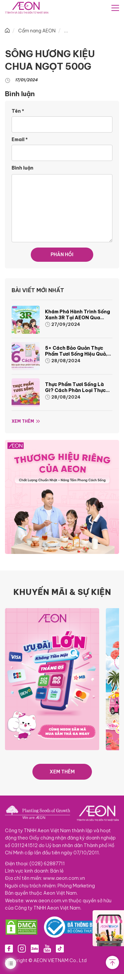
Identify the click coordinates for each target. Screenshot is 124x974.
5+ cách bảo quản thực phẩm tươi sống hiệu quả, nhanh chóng (76, 354)
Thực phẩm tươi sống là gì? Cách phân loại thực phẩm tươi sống (75, 390)
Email (20, 139)
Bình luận (22, 168)
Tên (18, 111)
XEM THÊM (62, 772)
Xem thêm (23, 421)
